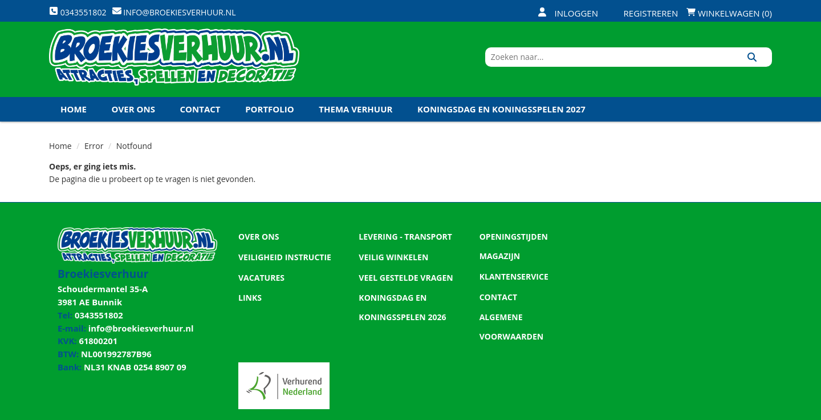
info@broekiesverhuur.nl (136, 327)
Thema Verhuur (355, 119)
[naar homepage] (174, 64)
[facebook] (679, 410)
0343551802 (96, 315)
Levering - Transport (402, 245)
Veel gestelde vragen (402, 284)
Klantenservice (511, 265)
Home (73, 119)
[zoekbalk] (673, 64)
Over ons (133, 119)
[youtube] (720, 410)
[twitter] (700, 410)
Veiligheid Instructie (281, 265)
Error (93, 156)
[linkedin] (741, 410)
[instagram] (761, 410)
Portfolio (269, 119)
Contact (200, 119)
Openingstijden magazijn (531, 245)
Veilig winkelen (391, 265)
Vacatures (259, 284)
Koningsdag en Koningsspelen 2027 (501, 119)
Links (249, 303)
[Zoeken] (759, 64)
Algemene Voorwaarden (530, 303)
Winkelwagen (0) (729, 13)
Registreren (643, 13)
